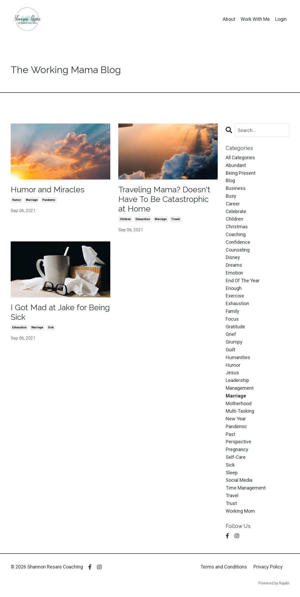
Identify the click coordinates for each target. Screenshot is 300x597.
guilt (230, 349)
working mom (240, 511)
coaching (236, 234)
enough (234, 288)
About (229, 19)
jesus (232, 372)
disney (233, 257)
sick (51, 327)
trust (231, 503)
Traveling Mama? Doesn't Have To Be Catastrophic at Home (164, 199)
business (236, 188)
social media (239, 480)
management (240, 388)
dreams (234, 265)
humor (16, 199)
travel (175, 219)
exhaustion (143, 219)
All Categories (240, 157)
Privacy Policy (268, 567)
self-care (236, 457)
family (232, 311)
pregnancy (237, 449)
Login (281, 19)
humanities (238, 357)
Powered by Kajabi (273, 583)
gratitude (235, 326)
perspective (238, 441)
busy (231, 196)
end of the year (243, 280)
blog (230, 180)
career (233, 203)
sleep (232, 472)
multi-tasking (240, 411)
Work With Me (255, 19)
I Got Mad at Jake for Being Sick (60, 312)
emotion (234, 273)
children (125, 219)
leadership (237, 380)
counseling (238, 250)
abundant (236, 165)
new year (236, 418)
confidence (238, 242)
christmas (237, 226)
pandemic (48, 199)
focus (232, 319)
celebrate (236, 211)
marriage (32, 199)
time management (246, 488)
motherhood (239, 403)
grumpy (234, 342)
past (230, 434)
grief (231, 334)
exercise (235, 295)
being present (241, 173)
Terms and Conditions (223, 567)
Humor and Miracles (47, 189)
